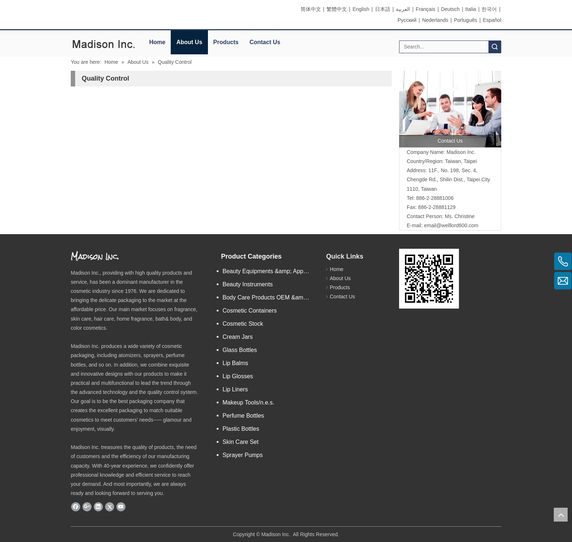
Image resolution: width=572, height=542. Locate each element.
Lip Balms (235, 363)
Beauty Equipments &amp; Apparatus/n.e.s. (271, 271)
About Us (189, 42)
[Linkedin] (98, 506)
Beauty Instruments (248, 284)
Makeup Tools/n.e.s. (248, 402)
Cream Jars (238, 337)
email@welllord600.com (451, 225)
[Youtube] (120, 506)
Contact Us (265, 42)
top (561, 515)
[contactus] (450, 109)
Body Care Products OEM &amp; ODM (271, 297)
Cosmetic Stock (243, 324)
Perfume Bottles (243, 416)
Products (226, 42)
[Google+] (87, 506)
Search (494, 47)
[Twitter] (109, 506)
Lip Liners (235, 389)
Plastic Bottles (241, 429)
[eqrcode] (429, 279)
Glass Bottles (240, 350)
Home (157, 42)
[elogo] (103, 44)
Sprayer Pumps (243, 455)
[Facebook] (75, 506)
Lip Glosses (238, 376)
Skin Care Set (241, 442)
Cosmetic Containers (250, 310)
